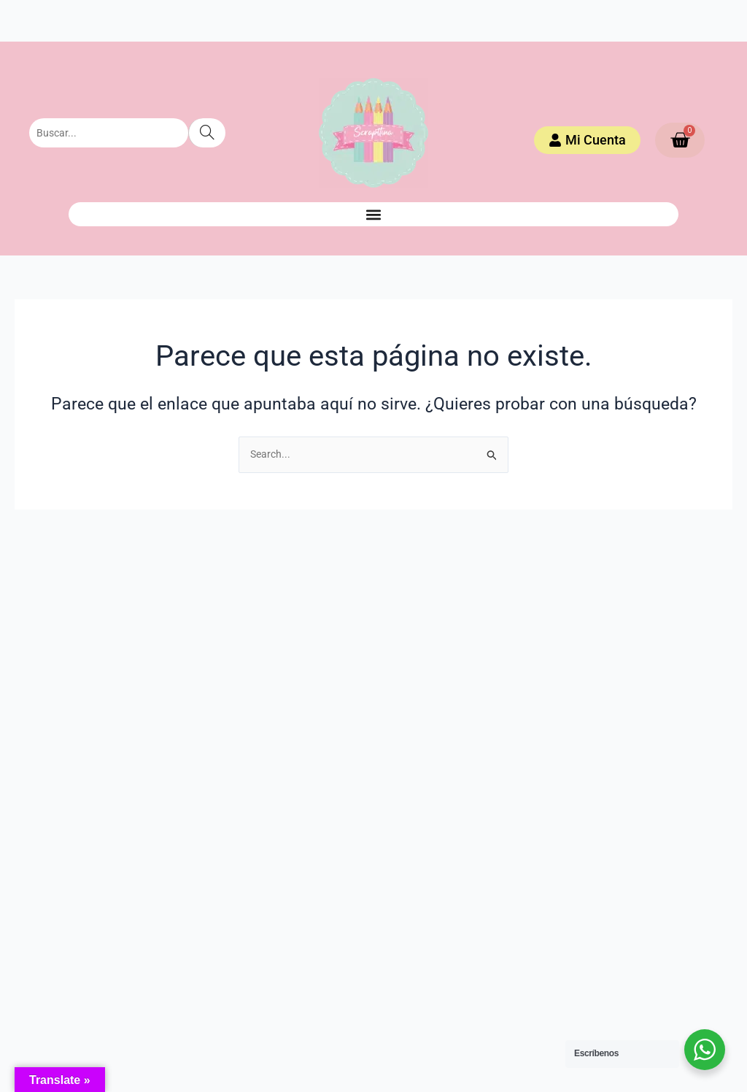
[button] (373, 214)
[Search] (206, 132)
